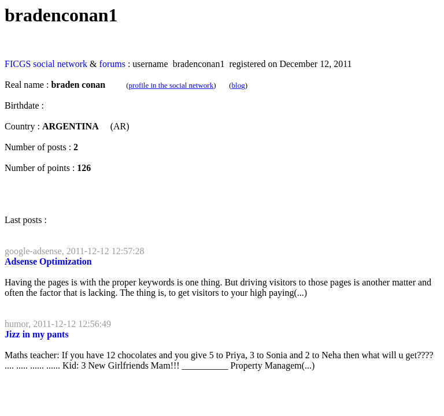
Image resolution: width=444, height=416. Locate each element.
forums (112, 64)
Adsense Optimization (48, 261)
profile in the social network (171, 85)
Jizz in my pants (37, 334)
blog (238, 85)
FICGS (18, 64)
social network (60, 64)
